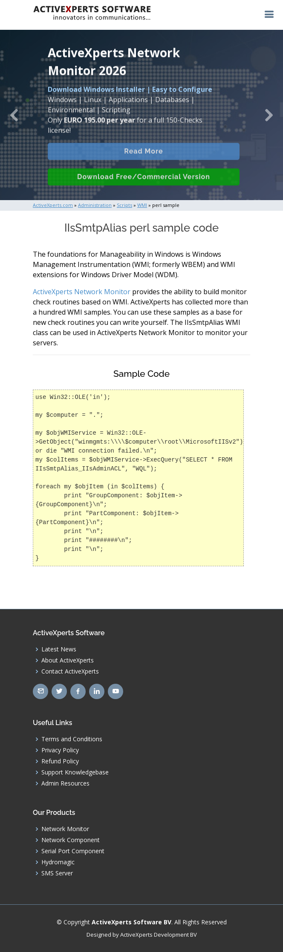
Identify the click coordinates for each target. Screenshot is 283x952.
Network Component (70, 840)
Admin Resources (65, 783)
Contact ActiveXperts (70, 671)
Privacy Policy (60, 750)
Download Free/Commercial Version (143, 186)
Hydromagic (58, 862)
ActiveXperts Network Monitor (81, 291)
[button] (14, 115)
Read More (143, 160)
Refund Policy (60, 761)
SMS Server (57, 873)
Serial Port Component (72, 851)
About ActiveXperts (67, 660)
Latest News (58, 649)
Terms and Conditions (71, 739)
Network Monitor (65, 829)
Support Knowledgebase (75, 772)
